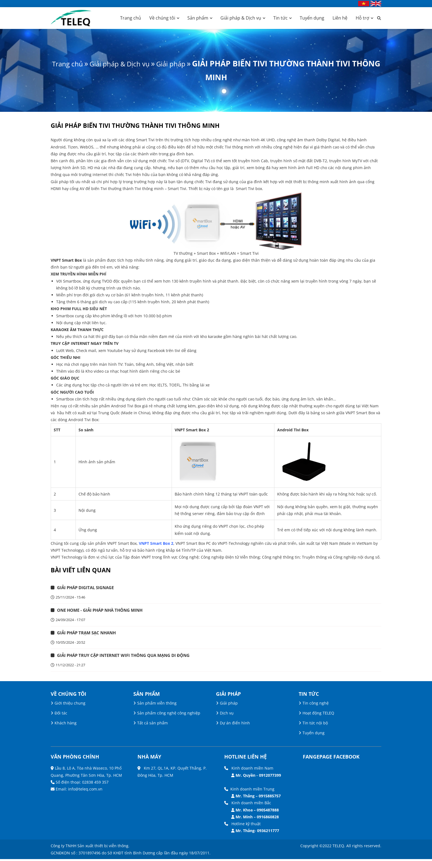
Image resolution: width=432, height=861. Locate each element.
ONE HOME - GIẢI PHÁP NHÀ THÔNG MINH (103, 611)
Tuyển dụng (312, 18)
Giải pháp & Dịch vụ (240, 18)
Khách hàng (66, 724)
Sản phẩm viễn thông (157, 705)
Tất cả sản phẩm (152, 724)
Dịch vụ (227, 715)
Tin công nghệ (316, 705)
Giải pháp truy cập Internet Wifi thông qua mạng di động (128, 657)
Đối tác (61, 715)
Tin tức (280, 18)
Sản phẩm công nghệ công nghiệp (168, 715)
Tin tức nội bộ (315, 724)
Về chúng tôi (162, 18)
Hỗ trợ (362, 18)
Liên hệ (340, 18)
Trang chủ (130, 18)
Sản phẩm (197, 18)
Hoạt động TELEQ (318, 715)
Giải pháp (193, 63)
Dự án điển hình (235, 724)
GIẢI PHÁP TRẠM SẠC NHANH (88, 634)
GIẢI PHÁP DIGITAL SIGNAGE (87, 588)
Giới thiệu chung (70, 705)
